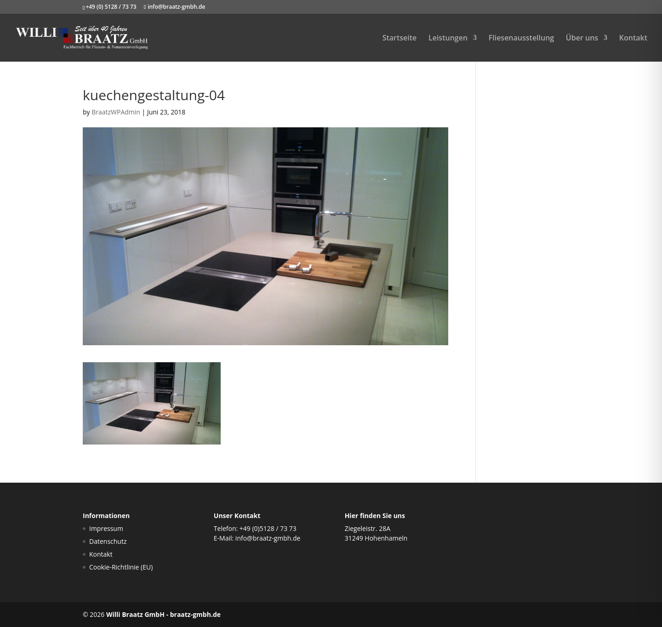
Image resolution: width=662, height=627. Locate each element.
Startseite (399, 38)
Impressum (106, 528)
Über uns (582, 38)
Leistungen (448, 38)
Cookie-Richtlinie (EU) (121, 567)
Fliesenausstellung (521, 38)
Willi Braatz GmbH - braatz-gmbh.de (163, 614)
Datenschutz (107, 541)
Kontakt (633, 38)
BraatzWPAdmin (115, 112)
